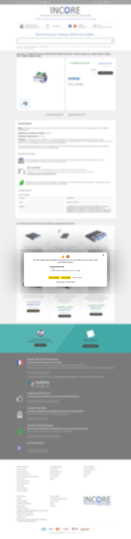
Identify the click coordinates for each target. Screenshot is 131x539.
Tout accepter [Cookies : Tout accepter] (54, 277)
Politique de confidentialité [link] (65, 282)
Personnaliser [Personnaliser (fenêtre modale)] (77, 277)
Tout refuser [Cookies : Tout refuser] (66, 277)
